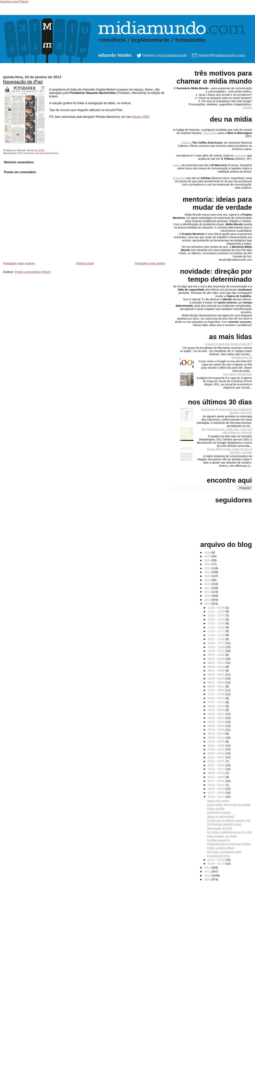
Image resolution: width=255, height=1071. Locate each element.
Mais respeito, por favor (222, 836)
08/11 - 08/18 (217, 682)
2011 (207, 871)
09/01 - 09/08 (217, 670)
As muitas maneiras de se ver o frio (229, 832)
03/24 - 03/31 (217, 761)
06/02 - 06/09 (217, 721)
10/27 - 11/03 (217, 639)
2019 (207, 580)
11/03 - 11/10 (217, 635)
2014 (207, 599)
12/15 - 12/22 (217, 615)
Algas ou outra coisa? (221, 816)
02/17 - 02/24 (217, 781)
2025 (207, 556)
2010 (207, 875)
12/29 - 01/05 (217, 607)
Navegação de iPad (23, 81)
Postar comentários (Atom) (33, 272)
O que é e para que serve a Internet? (228, 344)
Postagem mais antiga (150, 263)
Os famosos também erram (224, 824)
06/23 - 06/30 (217, 709)
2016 (207, 591)
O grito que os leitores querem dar (228, 820)
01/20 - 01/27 (217, 796)
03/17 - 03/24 (217, 765)
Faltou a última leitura (220, 847)
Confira (247, 107)
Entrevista (179, 178)
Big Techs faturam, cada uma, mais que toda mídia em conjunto (227, 431)
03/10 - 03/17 (217, 769)
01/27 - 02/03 (217, 792)
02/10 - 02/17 (217, 784)
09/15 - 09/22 (217, 662)
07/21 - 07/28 (217, 694)
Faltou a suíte (215, 808)
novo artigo (210, 132)
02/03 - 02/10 (217, 788)
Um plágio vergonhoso (237, 374)
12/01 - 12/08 (217, 623)
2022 (207, 568)
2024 (207, 560)
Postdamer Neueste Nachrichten (40, 153)
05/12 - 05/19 (217, 733)
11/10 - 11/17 (217, 631)
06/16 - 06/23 (217, 713)
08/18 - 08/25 (217, 678)
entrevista (240, 155)
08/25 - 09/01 (217, 674)
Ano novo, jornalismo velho (224, 851)
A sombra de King (218, 855)
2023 (207, 564)
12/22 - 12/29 (217, 611)
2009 (207, 879)
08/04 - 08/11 (217, 686)
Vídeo (177, 165)
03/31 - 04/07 (217, 757)
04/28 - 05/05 (217, 741)
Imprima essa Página (14, 1)
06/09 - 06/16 (217, 717)
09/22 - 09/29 (217, 658)
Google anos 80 (242, 357)
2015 (207, 595)
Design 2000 (140, 116)
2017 (207, 587)
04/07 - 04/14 (217, 753)
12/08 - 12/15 (217, 619)
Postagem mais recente (19, 263)
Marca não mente (218, 800)
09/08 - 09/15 (217, 666)
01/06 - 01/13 (217, 863)
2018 (207, 584)
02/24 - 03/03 (217, 777)
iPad (19, 153)
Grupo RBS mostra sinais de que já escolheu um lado (229, 450)
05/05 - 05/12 (217, 737)
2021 (207, 572)
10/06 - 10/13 (217, 650)
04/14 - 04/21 (217, 749)
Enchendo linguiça (218, 812)
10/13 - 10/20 (217, 647)
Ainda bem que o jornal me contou (229, 843)
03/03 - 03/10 (217, 773)
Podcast (186, 142)
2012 (207, 867)
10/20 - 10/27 (217, 643)
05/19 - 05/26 (217, 729)
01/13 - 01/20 (217, 859)
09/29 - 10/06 (217, 654)
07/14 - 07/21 (217, 698)
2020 (207, 576)
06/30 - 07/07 (217, 706)
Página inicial (85, 263)
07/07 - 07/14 (217, 702)
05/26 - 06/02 (217, 725)
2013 (207, 603)
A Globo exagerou (218, 840)
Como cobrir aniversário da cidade (229, 804)
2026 (207, 552)
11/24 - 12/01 (217, 627)
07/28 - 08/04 (217, 690)
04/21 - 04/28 (217, 745)
